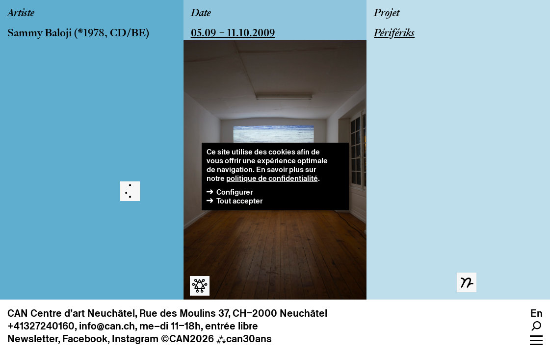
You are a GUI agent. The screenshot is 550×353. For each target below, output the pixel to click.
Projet (386, 14)
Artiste (20, 14)
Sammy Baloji (39, 34)
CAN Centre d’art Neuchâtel (71, 313)
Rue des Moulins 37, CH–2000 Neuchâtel (233, 313)
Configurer (234, 192)
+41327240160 (41, 326)
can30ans (244, 339)
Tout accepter (239, 201)
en (536, 313)
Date (201, 14)
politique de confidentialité (272, 178)
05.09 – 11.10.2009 (233, 34)
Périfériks (394, 34)
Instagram (135, 339)
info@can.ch (107, 326)
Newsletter (32, 339)
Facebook (84, 339)
